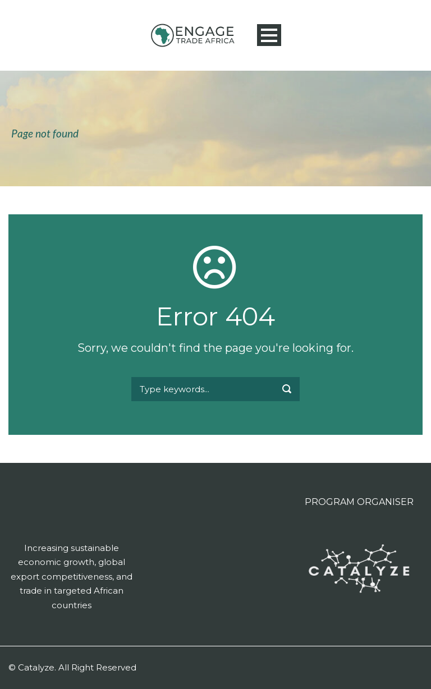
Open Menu (269, 35)
